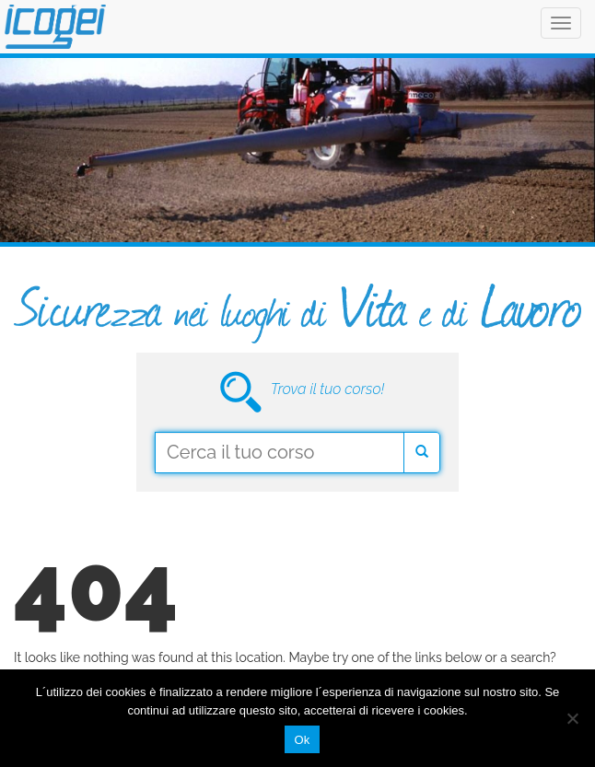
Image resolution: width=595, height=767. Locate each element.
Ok (301, 740)
